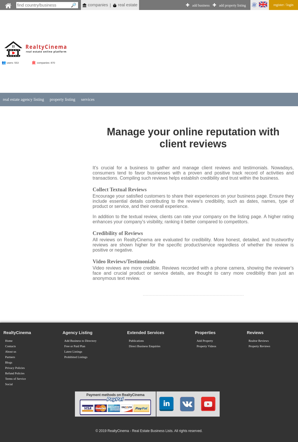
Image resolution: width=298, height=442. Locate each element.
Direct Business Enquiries (144, 346)
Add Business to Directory (80, 340)
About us (10, 351)
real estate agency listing (23, 99)
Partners (10, 357)
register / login (283, 5)
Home (9, 340)
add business (201, 5)
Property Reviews (259, 346)
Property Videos (206, 346)
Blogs (8, 362)
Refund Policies (15, 373)
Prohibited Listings (75, 357)
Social (9, 384)
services (87, 99)
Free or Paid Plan (74, 346)
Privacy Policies (15, 367)
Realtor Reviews (258, 340)
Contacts (10, 346)
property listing (62, 99)
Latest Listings (73, 351)
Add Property (205, 340)
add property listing (232, 5)
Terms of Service (15, 378)
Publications (136, 340)
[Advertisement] (178, 52)
